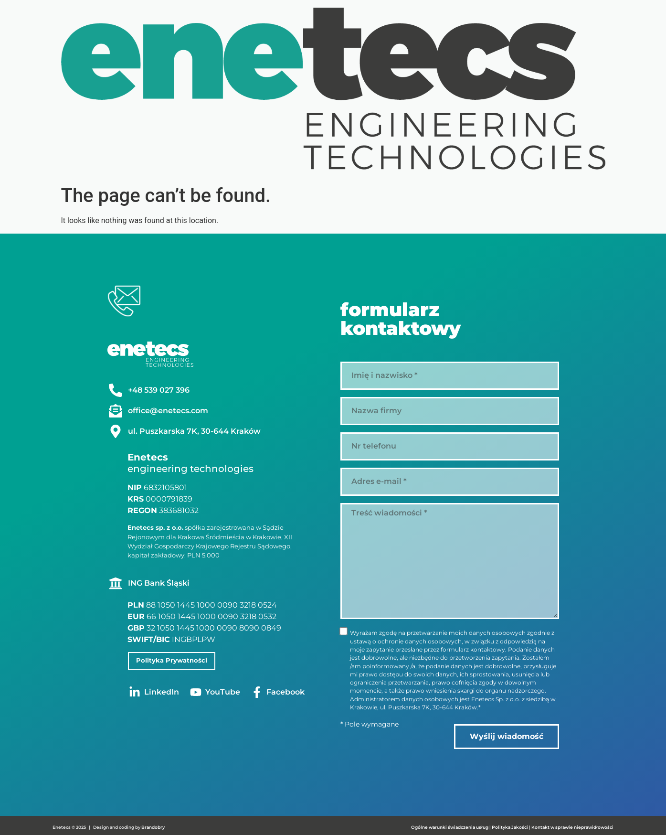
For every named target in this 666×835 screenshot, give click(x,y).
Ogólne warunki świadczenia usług (449, 825)
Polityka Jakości (510, 825)
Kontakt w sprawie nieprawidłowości (572, 825)
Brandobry (153, 825)
